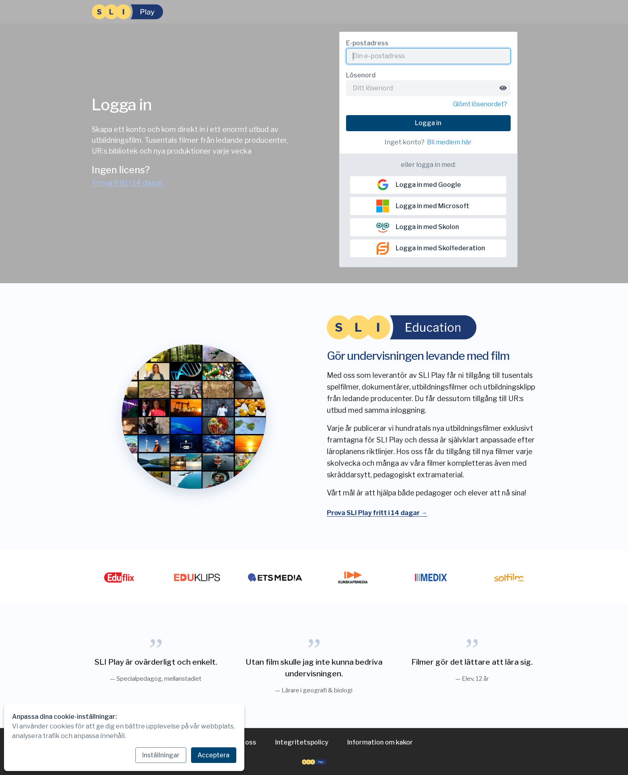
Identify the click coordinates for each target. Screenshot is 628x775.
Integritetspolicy (301, 742)
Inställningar (159, 755)
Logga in (428, 123)
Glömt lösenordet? (478, 104)
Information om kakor (380, 742)
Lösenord (361, 75)
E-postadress (367, 43)
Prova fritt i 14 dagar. (128, 183)
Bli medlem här (449, 142)
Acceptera (213, 755)
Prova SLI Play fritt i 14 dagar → (377, 514)
